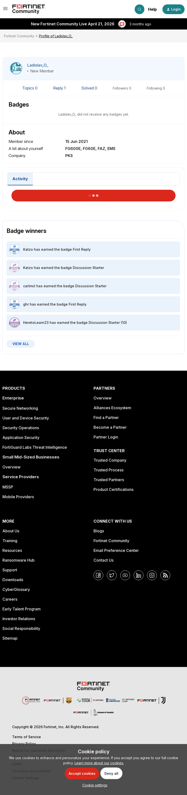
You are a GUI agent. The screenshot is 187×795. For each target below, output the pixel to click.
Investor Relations (18, 618)
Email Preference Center (116, 550)
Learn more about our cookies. (99, 763)
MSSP (7, 487)
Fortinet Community (19, 36)
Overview (11, 467)
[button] (5, 10)
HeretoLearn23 (36, 322)
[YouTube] (125, 575)
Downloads (12, 579)
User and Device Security (25, 418)
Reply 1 (60, 88)
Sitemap (10, 638)
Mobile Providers (18, 496)
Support (9, 569)
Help (152, 9)
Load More (93, 194)
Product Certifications (113, 489)
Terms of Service (26, 737)
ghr (26, 304)
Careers (9, 599)
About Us (10, 530)
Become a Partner (110, 427)
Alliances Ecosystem (112, 407)
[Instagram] (152, 575)
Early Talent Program (21, 608)
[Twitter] (112, 575)
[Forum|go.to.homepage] (28, 9)
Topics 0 (30, 88)
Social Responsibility (21, 628)
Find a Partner (106, 417)
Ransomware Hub (18, 560)
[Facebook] (98, 575)
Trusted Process (108, 469)
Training (9, 540)
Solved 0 (89, 88)
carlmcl (29, 286)
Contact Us (103, 560)
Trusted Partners (109, 479)
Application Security (20, 437)
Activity (20, 178)
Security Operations (20, 427)
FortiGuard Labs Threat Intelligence (34, 447)
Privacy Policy (24, 744)
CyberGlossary (16, 589)
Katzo (28, 249)
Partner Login (106, 437)
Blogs (99, 530)
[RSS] (165, 575)
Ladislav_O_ (37, 65)
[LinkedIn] (138, 575)
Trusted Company (110, 460)
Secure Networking (20, 408)
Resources (12, 550)
